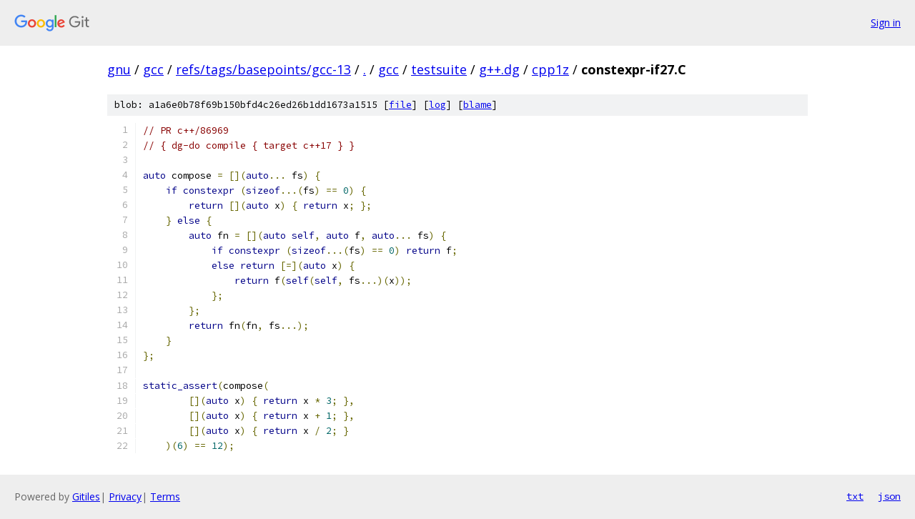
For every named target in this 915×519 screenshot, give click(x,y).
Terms (165, 496)
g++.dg (499, 69)
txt (855, 496)
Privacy (125, 496)
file (400, 105)
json (889, 496)
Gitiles (86, 496)
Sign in (886, 22)
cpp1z (550, 69)
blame (477, 105)
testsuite (439, 69)
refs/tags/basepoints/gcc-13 (263, 69)
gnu (119, 69)
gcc (153, 69)
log (437, 105)
